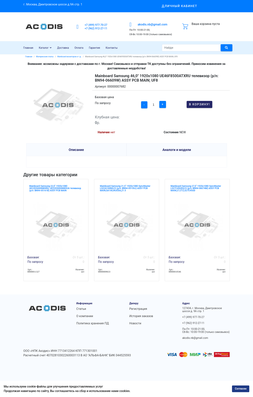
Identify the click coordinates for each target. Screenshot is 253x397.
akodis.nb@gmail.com (152, 24)
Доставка (63, 47)
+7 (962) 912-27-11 (96, 28)
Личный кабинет (179, 6)
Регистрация (138, 309)
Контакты (111, 47)
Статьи (81, 309)
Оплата (79, 47)
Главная (28, 47)
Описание (76, 150)
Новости (135, 323)
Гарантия (94, 47)
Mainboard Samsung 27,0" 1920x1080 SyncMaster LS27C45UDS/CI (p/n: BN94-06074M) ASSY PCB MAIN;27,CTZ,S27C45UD (196, 188)
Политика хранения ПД (92, 323)
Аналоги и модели (176, 150)
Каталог (44, 47)
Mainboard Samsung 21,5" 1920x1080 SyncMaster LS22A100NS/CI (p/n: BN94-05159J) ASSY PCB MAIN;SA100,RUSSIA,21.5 (125, 188)
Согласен (240, 388)
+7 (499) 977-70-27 (96, 24)
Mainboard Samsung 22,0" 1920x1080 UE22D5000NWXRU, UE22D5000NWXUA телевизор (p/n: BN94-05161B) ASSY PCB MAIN (55, 188)
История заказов (141, 316)
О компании (84, 316)
